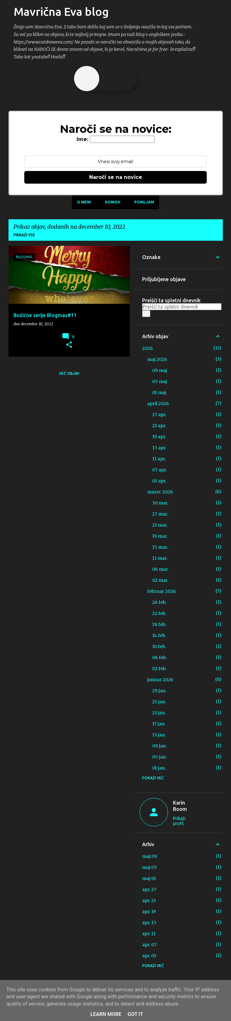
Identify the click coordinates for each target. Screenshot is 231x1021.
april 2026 (158, 403)
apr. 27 (149, 889)
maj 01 (149, 878)
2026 (147, 348)
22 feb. (159, 613)
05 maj (159, 381)
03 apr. (159, 481)
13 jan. (159, 735)
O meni (84, 202)
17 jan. (158, 724)
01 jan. (159, 768)
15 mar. (160, 547)
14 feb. (159, 635)
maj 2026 (157, 359)
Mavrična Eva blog (61, 11)
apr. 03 (149, 956)
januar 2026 (160, 679)
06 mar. (160, 569)
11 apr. (159, 459)
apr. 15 (149, 922)
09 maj (159, 370)
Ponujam (144, 202)
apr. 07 (149, 944)
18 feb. (159, 624)
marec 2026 (160, 492)
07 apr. (159, 470)
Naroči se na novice (115, 177)
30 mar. (160, 503)
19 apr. (159, 437)
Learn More (105, 1014)
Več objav (69, 373)
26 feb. (159, 602)
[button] (69, 345)
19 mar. (160, 536)
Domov (112, 202)
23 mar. (160, 525)
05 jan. (159, 757)
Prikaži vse (24, 235)
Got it (135, 1014)
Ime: (82, 139)
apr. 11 (149, 933)
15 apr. (159, 448)
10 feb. (159, 646)
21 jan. (159, 713)
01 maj (159, 392)
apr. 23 (149, 900)
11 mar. (159, 558)
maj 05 (149, 867)
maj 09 (149, 856)
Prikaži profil (179, 821)
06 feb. (159, 657)
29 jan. (159, 690)
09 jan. (159, 746)
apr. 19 (149, 911)
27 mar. (160, 514)
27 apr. (159, 414)
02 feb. (159, 668)
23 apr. (159, 425)
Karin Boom (180, 806)
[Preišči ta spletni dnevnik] (182, 306)
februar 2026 (161, 591)
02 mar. (160, 580)
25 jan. (159, 702)
